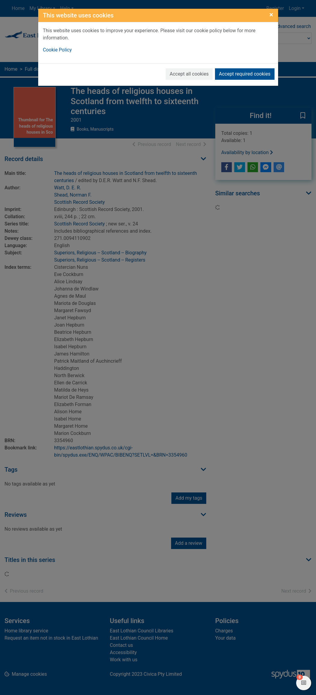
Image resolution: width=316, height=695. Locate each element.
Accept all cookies (189, 74)
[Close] (271, 14)
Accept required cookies (245, 74)
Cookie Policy (57, 50)
